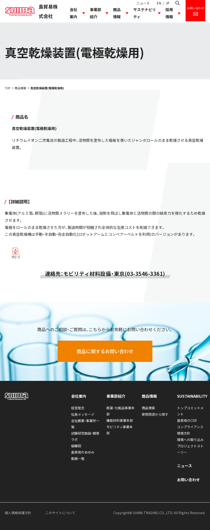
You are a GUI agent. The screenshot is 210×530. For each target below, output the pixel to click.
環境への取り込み (190, 439)
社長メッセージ (82, 414)
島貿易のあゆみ (82, 452)
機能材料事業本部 (119, 420)
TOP (7, 88)
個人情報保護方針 (18, 512)
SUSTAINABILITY (192, 396)
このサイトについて (60, 512)
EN (159, 3)
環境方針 (183, 433)
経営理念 (77, 407)
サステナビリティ (144, 13)
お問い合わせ (188, 479)
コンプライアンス (190, 426)
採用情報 (169, 13)
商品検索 (148, 407)
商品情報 (117, 13)
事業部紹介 (95, 13)
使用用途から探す (155, 414)
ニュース (143, 3)
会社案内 (73, 13)
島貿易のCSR (187, 420)
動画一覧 (77, 458)
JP (167, 3)
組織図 (76, 445)
